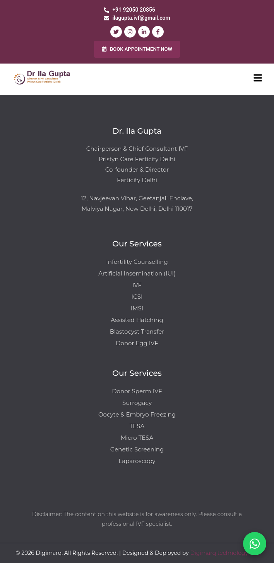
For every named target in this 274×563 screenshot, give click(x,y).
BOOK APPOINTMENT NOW (137, 49)
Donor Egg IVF (137, 343)
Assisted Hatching (137, 320)
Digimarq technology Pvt (224, 552)
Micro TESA (137, 437)
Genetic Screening (137, 449)
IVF (137, 285)
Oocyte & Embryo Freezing (137, 414)
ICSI (137, 296)
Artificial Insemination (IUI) (137, 273)
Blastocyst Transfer (137, 331)
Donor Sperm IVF (137, 391)
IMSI (137, 308)
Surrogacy (137, 402)
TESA (137, 426)
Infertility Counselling (137, 261)
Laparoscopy (136, 461)
